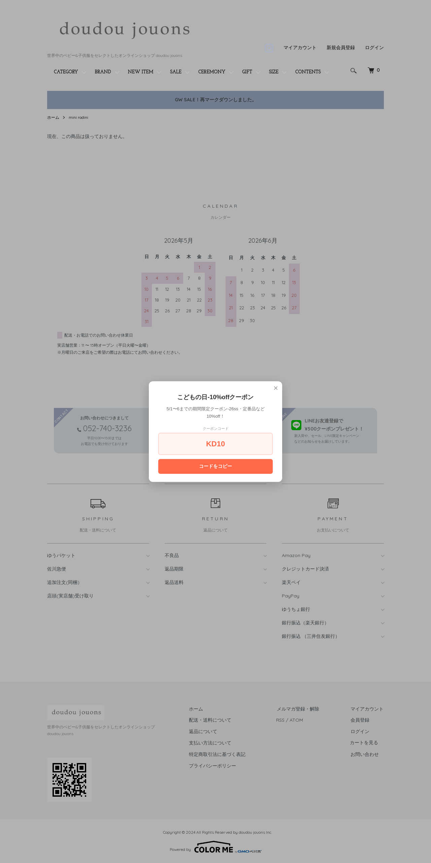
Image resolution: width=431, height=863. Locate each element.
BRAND (103, 72)
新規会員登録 (341, 47)
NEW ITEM (141, 72)
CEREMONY (211, 72)
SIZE (273, 72)
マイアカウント (300, 47)
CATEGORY (66, 72)
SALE (175, 72)
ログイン (374, 47)
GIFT (247, 72)
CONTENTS (308, 72)
